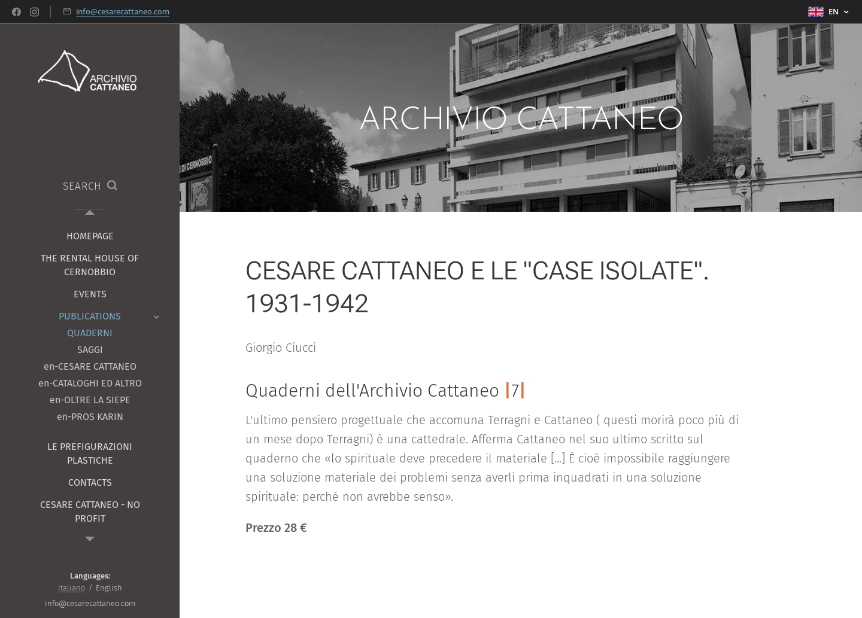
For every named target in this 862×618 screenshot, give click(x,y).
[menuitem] (90, 236)
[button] (90, 186)
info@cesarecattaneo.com (122, 11)
